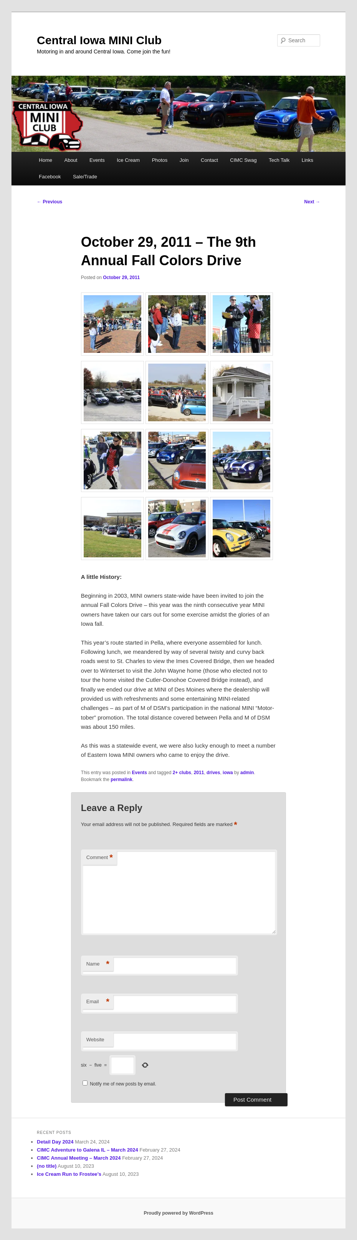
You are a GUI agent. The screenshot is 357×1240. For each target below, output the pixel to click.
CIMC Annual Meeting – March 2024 (79, 1158)
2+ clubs (182, 772)
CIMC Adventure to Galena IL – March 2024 (87, 1150)
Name (97, 964)
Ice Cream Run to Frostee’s (69, 1174)
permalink (121, 779)
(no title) (46, 1166)
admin (247, 772)
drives (213, 772)
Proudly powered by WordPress (178, 1213)
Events (97, 160)
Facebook (50, 177)
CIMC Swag (243, 160)
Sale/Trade (85, 177)
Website (95, 1039)
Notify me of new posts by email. (123, 1084)
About (70, 160)
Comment (99, 857)
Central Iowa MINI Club (99, 40)
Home (45, 160)
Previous (49, 201)
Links (307, 160)
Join (184, 160)
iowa (228, 772)
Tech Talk (279, 160)
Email (97, 1001)
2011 (199, 772)
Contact (209, 160)
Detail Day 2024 (55, 1142)
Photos (159, 160)
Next (312, 201)
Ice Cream (128, 160)
